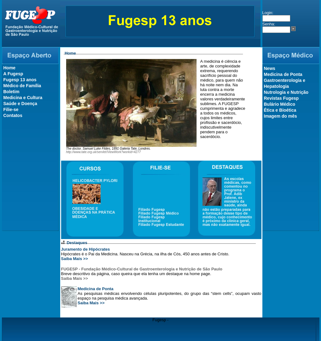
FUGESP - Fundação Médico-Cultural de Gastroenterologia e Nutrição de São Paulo (142, 269)
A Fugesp (13, 73)
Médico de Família (22, 85)
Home (9, 67)
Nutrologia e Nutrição (286, 92)
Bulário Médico (279, 104)
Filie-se (10, 109)
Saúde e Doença (20, 103)
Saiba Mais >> (74, 258)
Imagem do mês (280, 116)
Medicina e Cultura (22, 97)
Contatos (13, 115)
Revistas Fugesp (281, 98)
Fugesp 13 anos (20, 79)
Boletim (11, 91)
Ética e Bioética (280, 110)
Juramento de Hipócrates (85, 249)
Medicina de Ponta (95, 288)
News (270, 68)
